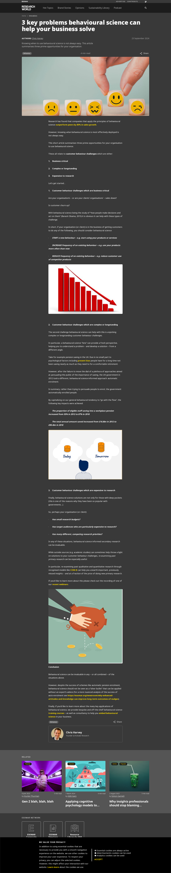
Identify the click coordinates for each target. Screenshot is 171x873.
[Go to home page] (28, 8)
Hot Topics (48, 8)
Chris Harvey (74, 732)
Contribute (132, 1)
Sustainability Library (99, 8)
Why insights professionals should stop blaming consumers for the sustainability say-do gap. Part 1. (128, 803)
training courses (56, 713)
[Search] (146, 8)
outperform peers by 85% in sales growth (76, 124)
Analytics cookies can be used (110, 855)
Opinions (79, 8)
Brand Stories (64, 8)
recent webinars (60, 584)
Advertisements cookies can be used (114, 853)
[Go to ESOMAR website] (25, 1)
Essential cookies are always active (113, 850)
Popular (27, 764)
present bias (84, 360)
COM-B (73, 570)
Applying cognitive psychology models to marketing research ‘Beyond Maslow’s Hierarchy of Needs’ (81, 803)
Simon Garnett (118, 796)
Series (115, 764)
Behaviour (26, 53)
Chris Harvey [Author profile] (37, 38)
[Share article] (144, 53)
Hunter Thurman (31, 796)
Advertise (120, 1)
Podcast (118, 8)
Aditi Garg (72, 796)
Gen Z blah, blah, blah (38, 802)
